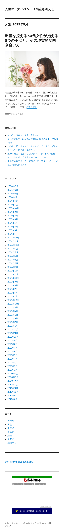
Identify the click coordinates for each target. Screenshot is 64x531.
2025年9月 (13, 212)
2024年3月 (13, 263)
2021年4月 (13, 358)
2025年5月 (13, 223)
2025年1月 (13, 234)
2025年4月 (13, 226)
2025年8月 (13, 215)
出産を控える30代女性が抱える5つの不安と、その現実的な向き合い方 (31, 40)
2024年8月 (13, 252)
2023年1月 (13, 296)
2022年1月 (13, 325)
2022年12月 (13, 300)
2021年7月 (13, 347)
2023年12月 (13, 270)
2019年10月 (13, 392)
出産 (21, 114)
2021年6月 (13, 351)
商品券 (11, 432)
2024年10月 (13, 245)
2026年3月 (13, 190)
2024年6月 (13, 259)
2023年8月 (13, 285)
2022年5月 (13, 311)
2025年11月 (13, 204)
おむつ (11, 421)
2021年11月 (13, 333)
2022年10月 (13, 303)
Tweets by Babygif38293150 (19, 461)
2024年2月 (13, 267)
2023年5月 (13, 292)
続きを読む (32, 107)
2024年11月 (13, 241)
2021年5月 (13, 355)
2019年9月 (13, 395)
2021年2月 (13, 366)
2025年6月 (13, 219)
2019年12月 (13, 384)
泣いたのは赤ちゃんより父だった (23, 135)
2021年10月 (13, 336)
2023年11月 (13, 274)
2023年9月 (13, 281)
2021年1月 (12, 370)
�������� (46, 506)
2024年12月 (13, 237)
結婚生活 (12, 443)
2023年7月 (13, 289)
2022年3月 (13, 318)
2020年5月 (13, 377)
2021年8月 (13, 344)
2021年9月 (13, 340)
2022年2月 (13, 322)
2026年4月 (13, 186)
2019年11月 (13, 388)
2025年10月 (13, 208)
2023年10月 (13, 278)
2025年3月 (13, 230)
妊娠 (10, 435)
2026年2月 (13, 193)
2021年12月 (13, 329)
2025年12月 (13, 201)
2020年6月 (13, 373)
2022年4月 (13, 314)
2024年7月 (13, 256)
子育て (11, 439)
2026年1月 (13, 197)
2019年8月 (13, 399)
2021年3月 (13, 362)
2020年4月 (13, 381)
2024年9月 (13, 248)
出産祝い (12, 428)
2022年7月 (13, 307)
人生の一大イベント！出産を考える (29, 9)
